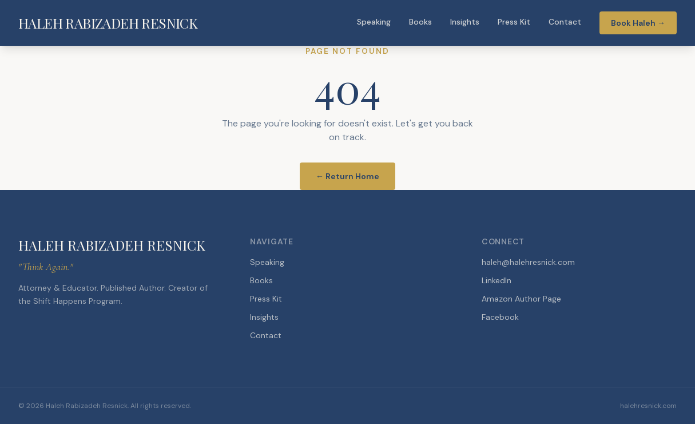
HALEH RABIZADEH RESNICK (107, 23)
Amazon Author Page (521, 299)
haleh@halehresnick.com (528, 262)
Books (420, 22)
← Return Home (347, 176)
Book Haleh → (638, 23)
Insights (464, 22)
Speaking (374, 22)
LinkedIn (496, 280)
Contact (565, 22)
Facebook (500, 317)
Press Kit (514, 22)
